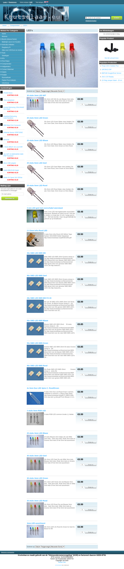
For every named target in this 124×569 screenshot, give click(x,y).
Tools (3, 53)
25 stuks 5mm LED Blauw (37, 140)
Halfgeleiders (6, 66)
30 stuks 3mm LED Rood (37, 501)
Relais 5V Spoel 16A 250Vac (12, 177)
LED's (25, 25)
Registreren (12, 2)
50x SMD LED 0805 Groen (37, 343)
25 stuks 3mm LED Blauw (37, 433)
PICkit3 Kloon (8, 93)
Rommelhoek (6, 77)
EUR (31, 2)
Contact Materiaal (8, 69)
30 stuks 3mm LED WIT (36, 95)
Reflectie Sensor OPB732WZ (13, 132)
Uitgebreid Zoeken (91, 21)
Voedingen (5, 55)
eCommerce (58, 565)
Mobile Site (62, 562)
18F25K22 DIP (106, 69)
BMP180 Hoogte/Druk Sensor (111, 73)
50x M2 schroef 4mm (112, 58)
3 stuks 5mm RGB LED (36, 411)
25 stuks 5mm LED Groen (37, 118)
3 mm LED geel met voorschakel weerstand (45, 208)
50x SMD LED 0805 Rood (37, 366)
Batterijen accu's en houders (11, 42)
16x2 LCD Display (108, 77)
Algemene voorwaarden (7, 552)
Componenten (14, 25)
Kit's (3, 58)
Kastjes (4, 75)
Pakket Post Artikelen (9, 80)
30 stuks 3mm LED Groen (37, 478)
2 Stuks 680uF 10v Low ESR (12, 147)
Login (5, 2)
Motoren (4, 36)
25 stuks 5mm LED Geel (37, 163)
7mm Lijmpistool (8, 100)
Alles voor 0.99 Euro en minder (12, 50)
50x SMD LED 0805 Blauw (37, 321)
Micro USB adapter (9, 163)
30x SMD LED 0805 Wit (36, 253)
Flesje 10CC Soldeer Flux (110, 66)
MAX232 (6, 140)
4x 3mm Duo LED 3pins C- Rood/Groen (43, 388)
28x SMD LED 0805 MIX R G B (39, 298)
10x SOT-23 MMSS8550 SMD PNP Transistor (13, 155)
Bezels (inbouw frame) (9, 39)
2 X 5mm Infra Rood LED (37, 231)
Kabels (4, 72)
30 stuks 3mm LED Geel (37, 456)
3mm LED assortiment (36, 523)
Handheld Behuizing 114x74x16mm (10, 117)
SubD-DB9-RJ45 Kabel (11, 170)
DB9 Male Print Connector (12, 125)
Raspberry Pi (6, 47)
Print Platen (6, 61)
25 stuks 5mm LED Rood (37, 185)
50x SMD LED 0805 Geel (37, 276)
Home (4, 25)
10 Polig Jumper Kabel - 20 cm (112, 80)
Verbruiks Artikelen (8, 45)
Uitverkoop (5, 83)
